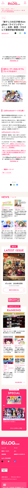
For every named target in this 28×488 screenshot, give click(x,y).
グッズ (15, 448)
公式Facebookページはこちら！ (11, 132)
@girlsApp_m (14, 60)
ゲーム (12, 8)
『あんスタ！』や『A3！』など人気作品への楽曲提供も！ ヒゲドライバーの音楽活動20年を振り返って (20, 213)
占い (15, 451)
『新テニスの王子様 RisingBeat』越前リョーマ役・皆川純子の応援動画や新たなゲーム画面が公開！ (14, 152)
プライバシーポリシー (16, 477)
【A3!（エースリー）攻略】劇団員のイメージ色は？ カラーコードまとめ (8, 350)
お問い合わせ (4, 477)
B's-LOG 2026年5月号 (14, 283)
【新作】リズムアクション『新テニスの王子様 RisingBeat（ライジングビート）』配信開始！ (14, 145)
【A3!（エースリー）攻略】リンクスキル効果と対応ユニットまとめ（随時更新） (14, 332)
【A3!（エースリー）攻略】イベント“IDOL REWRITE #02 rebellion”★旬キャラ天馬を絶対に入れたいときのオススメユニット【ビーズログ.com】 (7, 234)
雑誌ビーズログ (5, 451)
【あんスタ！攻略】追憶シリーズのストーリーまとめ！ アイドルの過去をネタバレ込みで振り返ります (8, 375)
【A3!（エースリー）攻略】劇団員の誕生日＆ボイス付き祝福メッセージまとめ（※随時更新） (19, 350)
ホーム (2, 8)
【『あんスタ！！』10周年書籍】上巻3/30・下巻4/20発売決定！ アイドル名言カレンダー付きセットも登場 (20, 370)
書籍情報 (3, 454)
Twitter (18, 57)
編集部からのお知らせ (19, 454)
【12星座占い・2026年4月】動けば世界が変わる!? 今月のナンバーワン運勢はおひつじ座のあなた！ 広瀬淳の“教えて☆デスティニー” (7, 213)
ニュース (7, 8)
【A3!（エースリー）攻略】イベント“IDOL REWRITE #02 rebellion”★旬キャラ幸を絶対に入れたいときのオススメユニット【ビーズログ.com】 (20, 234)
